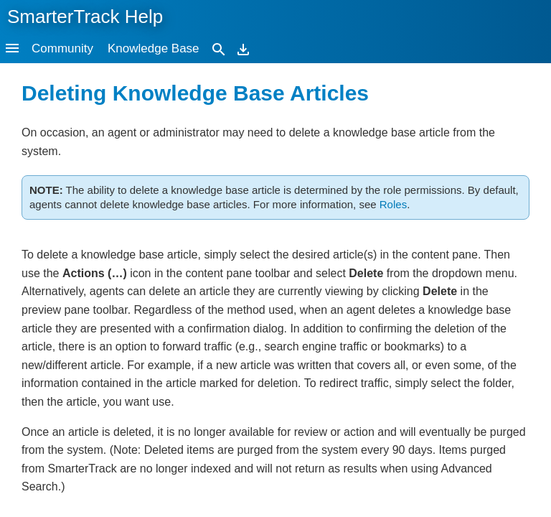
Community (62, 48)
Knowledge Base (153, 48)
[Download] (243, 48)
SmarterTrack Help (85, 16)
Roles (393, 204)
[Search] (219, 48)
